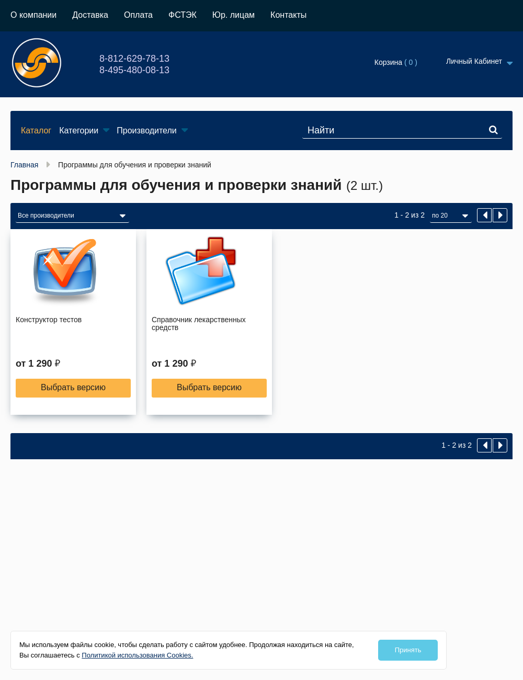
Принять (408, 650)
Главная (24, 165)
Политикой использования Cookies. (137, 655)
